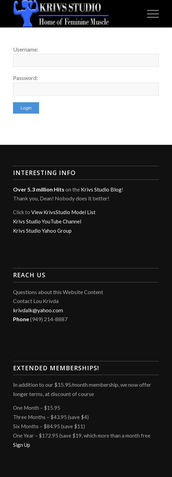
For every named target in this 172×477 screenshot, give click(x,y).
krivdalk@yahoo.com (38, 310)
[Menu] (149, 13)
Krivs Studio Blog (101, 189)
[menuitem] (149, 13)
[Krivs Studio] (71, 13)
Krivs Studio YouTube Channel (47, 221)
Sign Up (21, 445)
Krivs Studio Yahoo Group (42, 231)
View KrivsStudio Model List (63, 212)
